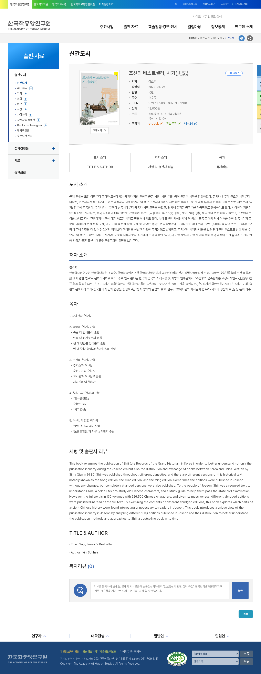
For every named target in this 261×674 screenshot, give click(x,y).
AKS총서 (22, 88)
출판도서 (20, 75)
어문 (19, 104)
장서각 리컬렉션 (26, 120)
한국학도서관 (59, 4)
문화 (19, 98)
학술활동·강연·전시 (162, 26)
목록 (245, 614)
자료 (17, 161)
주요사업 (106, 26)
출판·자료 (131, 26)
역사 (19, 93)
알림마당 (194, 26)
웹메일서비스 (209, 4)
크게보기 (97, 130)
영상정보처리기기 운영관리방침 (99, 651)
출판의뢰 (20, 173)
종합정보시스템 (190, 4)
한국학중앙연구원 (20, 4)
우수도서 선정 (24, 135)
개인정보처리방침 (69, 651)
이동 (246, 653)
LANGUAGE (242, 4)
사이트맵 (225, 4)
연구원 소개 (244, 26)
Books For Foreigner (29, 125)
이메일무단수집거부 (130, 651)
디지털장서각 (106, 4)
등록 (240, 590)
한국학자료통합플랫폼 (83, 4)
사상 (19, 109)
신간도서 (22, 82)
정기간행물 (21, 148)
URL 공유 (234, 73)
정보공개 (218, 26)
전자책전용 (23, 130)
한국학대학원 (41, 4)
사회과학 (22, 114)
